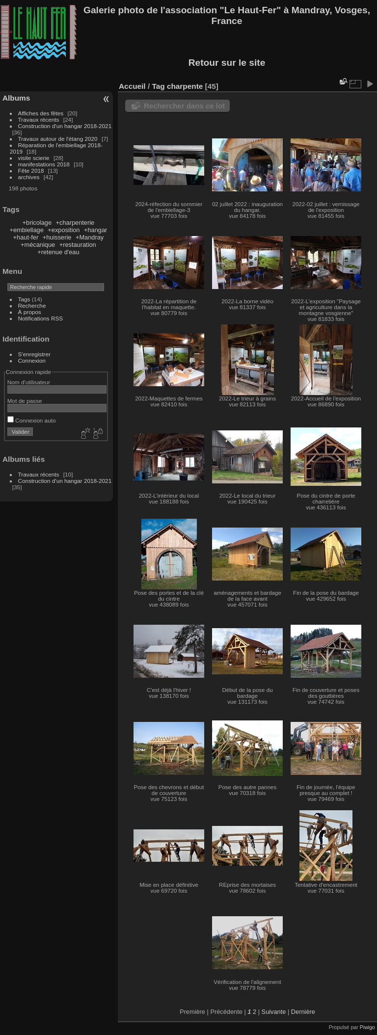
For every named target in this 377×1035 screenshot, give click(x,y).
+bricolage (37, 222)
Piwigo (367, 1027)
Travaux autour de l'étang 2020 (58, 138)
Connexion (32, 360)
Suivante (274, 1011)
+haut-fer (26, 237)
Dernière (303, 1011)
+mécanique (38, 244)
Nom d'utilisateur (28, 382)
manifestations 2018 (44, 164)
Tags (24, 299)
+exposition (64, 230)
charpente (185, 86)
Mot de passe (24, 401)
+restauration (77, 244)
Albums (16, 98)
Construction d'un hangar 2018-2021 (65, 126)
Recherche (32, 305)
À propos (29, 312)
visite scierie (34, 158)
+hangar (95, 230)
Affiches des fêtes (41, 113)
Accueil (132, 86)
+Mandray (90, 237)
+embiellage (26, 230)
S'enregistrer (34, 354)
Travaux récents (38, 119)
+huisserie (57, 237)
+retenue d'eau (58, 252)
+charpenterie (75, 222)
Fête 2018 (31, 170)
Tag (158, 86)
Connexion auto (31, 420)
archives (29, 177)
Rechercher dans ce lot (184, 106)
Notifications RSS (40, 318)
